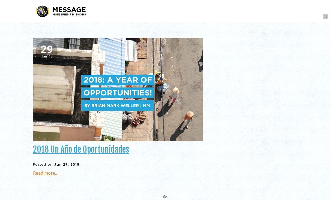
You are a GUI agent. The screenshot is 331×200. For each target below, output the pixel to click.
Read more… (45, 173)
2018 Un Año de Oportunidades (81, 149)
